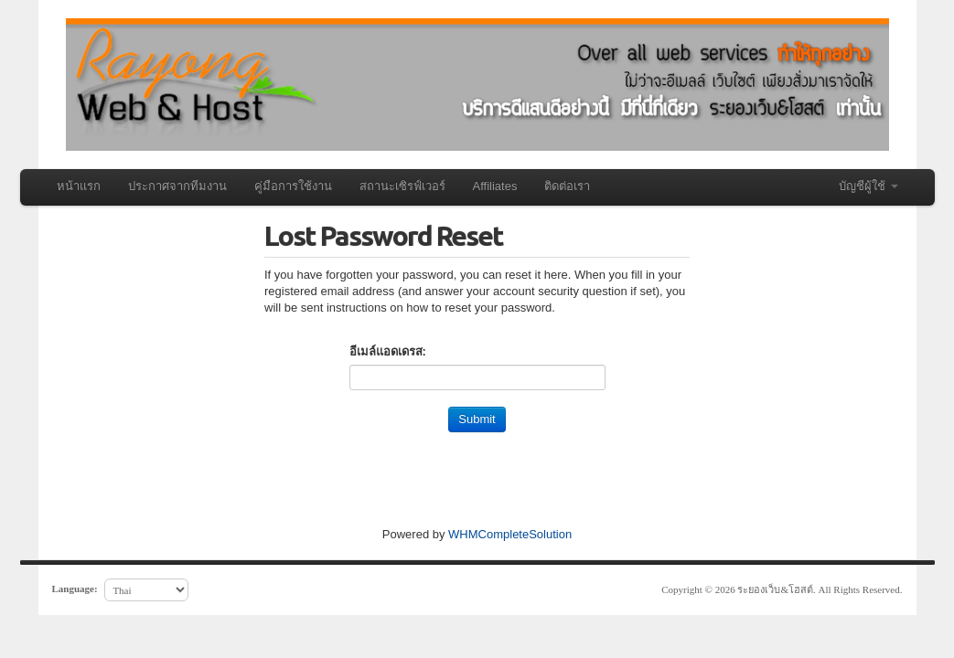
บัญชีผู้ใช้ (868, 186)
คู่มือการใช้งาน (293, 186)
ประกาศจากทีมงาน (177, 186)
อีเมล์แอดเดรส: (387, 351)
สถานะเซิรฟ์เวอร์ (402, 186)
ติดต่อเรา (567, 186)
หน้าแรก (79, 186)
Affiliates (495, 186)
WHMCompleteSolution (510, 534)
